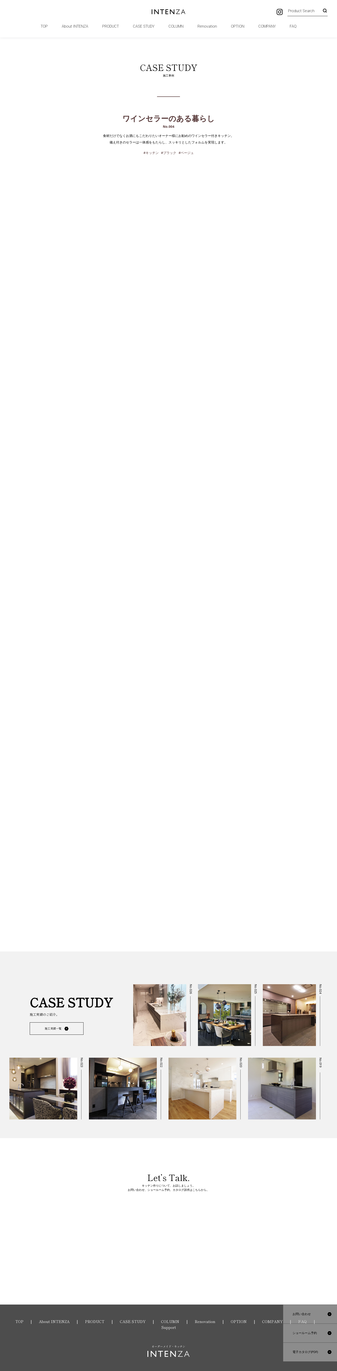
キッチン (152, 152)
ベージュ (187, 152)
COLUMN (175, 26)
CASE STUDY (143, 26)
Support (168, 1327)
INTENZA (169, 11)
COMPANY (267, 26)
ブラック (169, 152)
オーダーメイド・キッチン (168, 1350)
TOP (44, 26)
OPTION (237, 26)
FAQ (293, 26)
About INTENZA (75, 26)
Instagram (279, 11)
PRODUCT (110, 26)
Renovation (207, 26)
